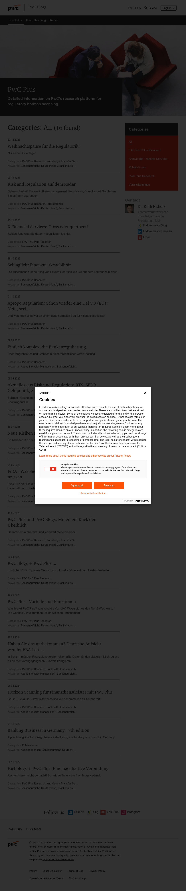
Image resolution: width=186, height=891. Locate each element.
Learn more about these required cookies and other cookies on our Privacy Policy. (85, 455)
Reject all (109, 485)
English (45, 392)
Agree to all (77, 485)
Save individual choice (92, 493)
